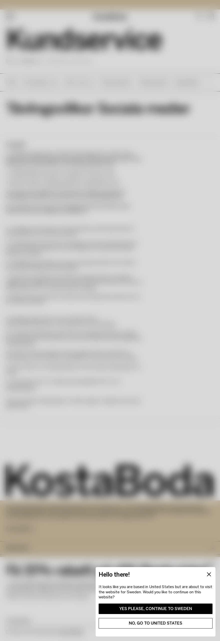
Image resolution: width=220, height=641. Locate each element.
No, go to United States (152, 620)
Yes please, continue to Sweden (152, 605)
